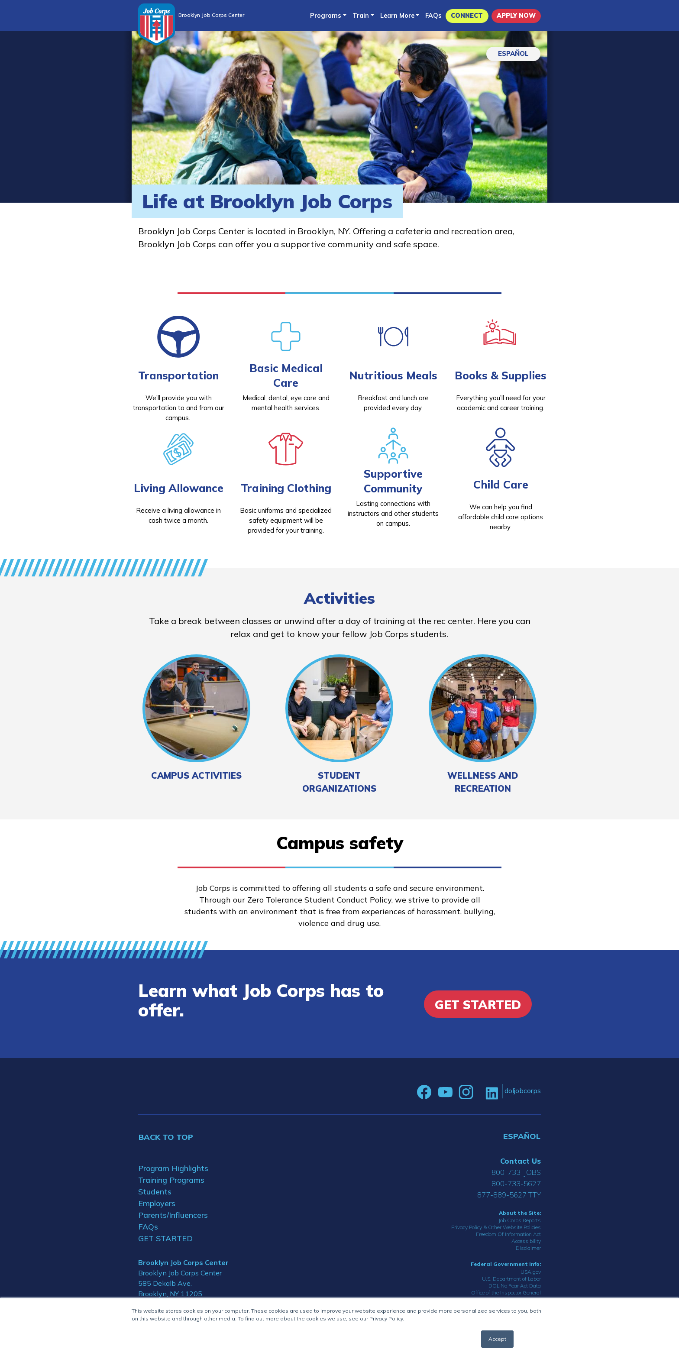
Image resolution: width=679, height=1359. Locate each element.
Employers (156, 1203)
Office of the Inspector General (506, 1292)
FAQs (433, 15)
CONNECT (467, 15)
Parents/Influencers (173, 1215)
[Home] (156, 24)
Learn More (397, 15)
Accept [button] (497, 1339)
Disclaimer (528, 1248)
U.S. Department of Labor (511, 1278)
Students (154, 1192)
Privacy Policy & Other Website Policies (496, 1227)
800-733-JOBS (516, 1172)
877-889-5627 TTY (509, 1194)
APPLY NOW (516, 15)
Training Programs (171, 1180)
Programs (325, 15)
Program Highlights (173, 1168)
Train (360, 15)
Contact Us (520, 1160)
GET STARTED (165, 1238)
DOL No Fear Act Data (514, 1285)
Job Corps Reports (519, 1220)
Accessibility (526, 1241)
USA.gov (531, 1271)
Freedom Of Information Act (508, 1234)
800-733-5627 (516, 1183)
